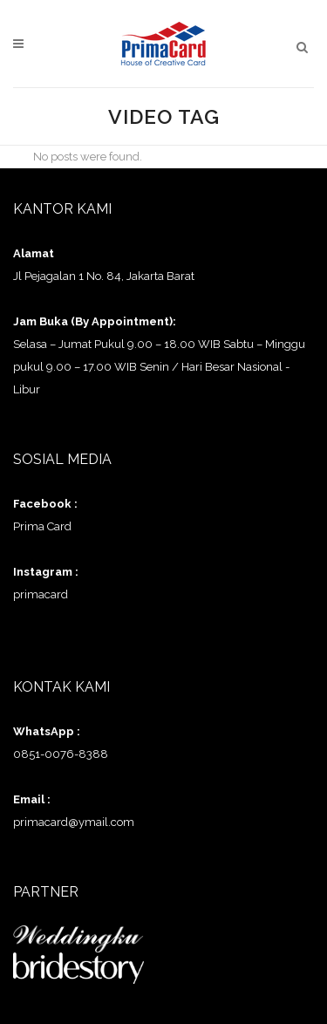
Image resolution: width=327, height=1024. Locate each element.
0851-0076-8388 (60, 754)
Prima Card (42, 526)
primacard (40, 594)
